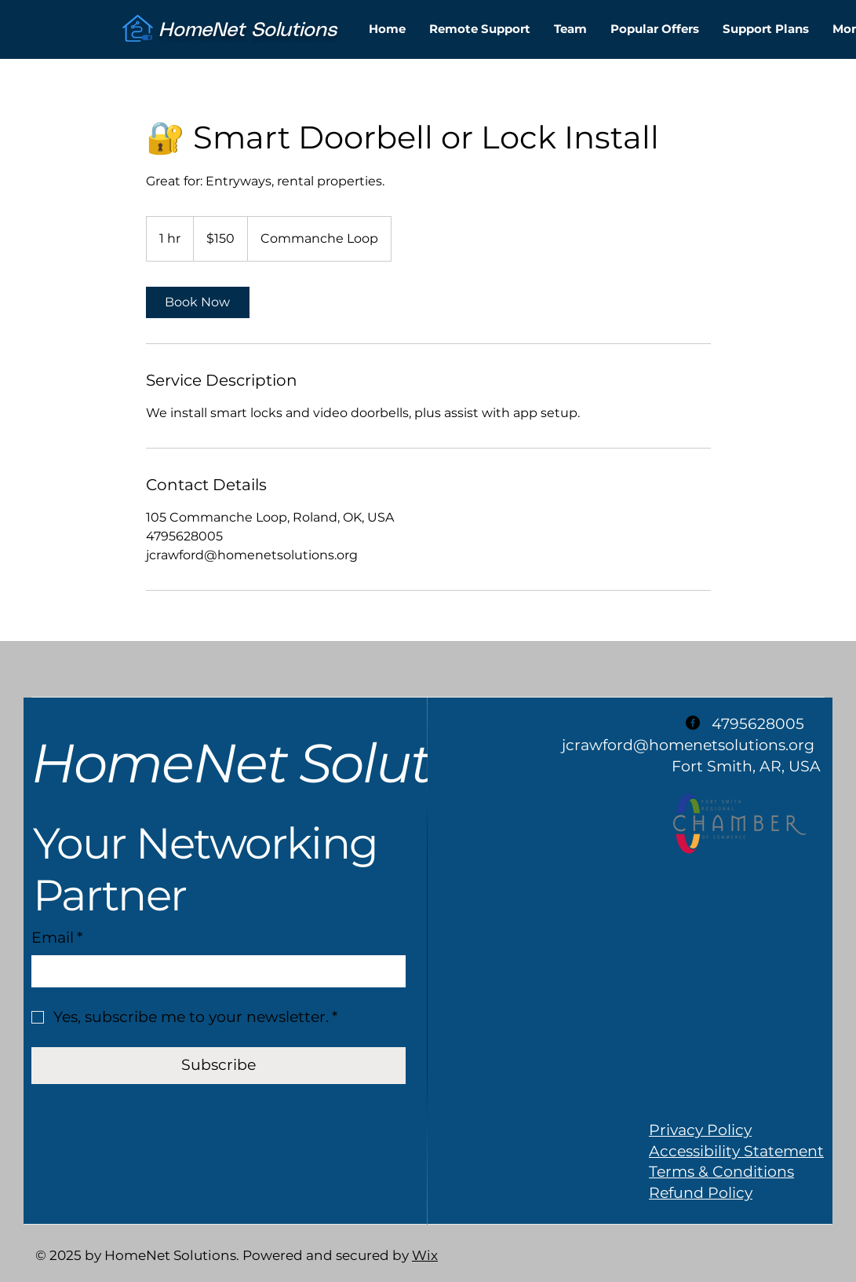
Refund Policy (700, 1193)
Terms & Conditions (721, 1172)
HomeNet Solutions (284, 763)
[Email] (213, 971)
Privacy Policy (700, 1130)
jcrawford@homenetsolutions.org (688, 745)
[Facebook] (692, 722)
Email (56, 938)
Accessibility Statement (736, 1151)
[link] (198, 302)
